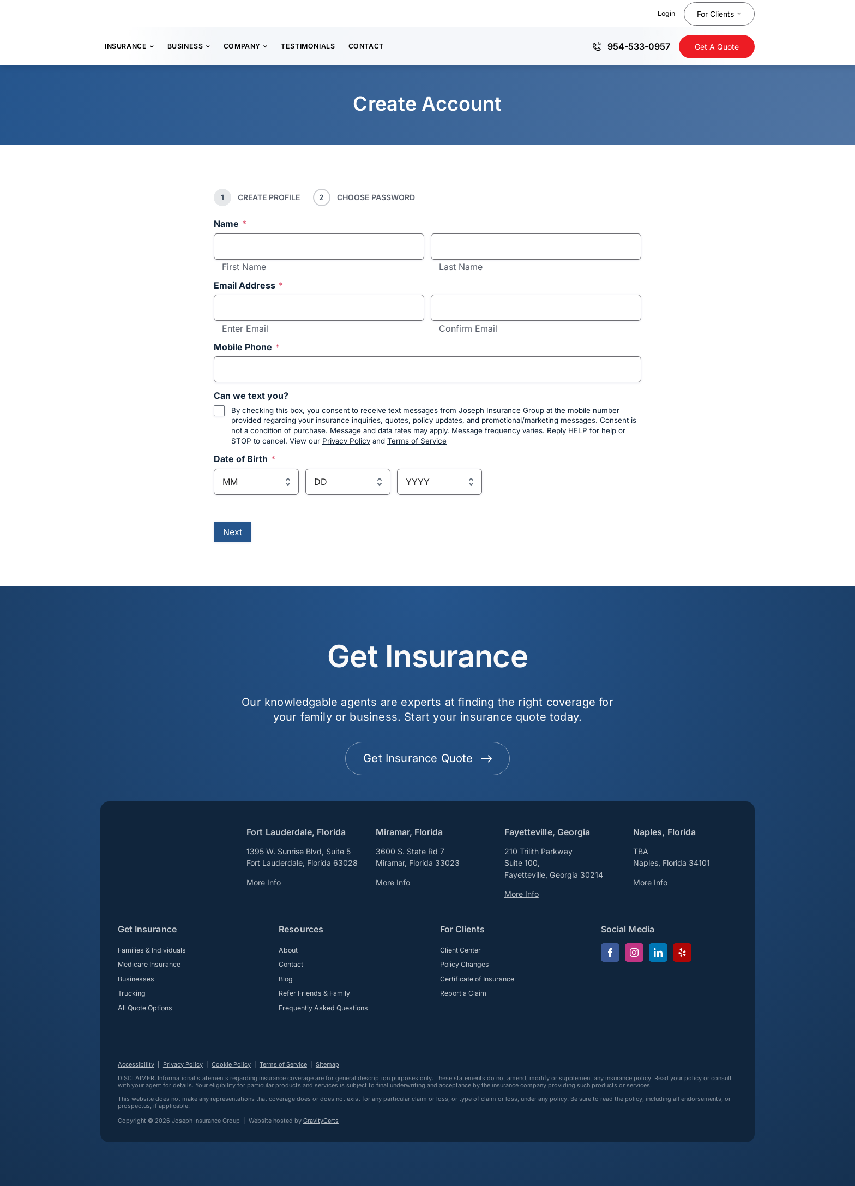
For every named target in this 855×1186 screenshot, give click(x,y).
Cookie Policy (231, 1064)
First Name (244, 267)
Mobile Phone (247, 347)
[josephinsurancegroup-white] (161, 835)
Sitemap (327, 1064)
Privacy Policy (346, 440)
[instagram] (634, 952)
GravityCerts (321, 1120)
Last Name (461, 267)
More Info (263, 882)
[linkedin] (658, 952)
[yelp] (682, 952)
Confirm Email (468, 329)
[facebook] (610, 952)
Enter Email (245, 329)
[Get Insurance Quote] (717, 46)
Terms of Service (417, 440)
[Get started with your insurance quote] (427, 758)
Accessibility (136, 1064)
